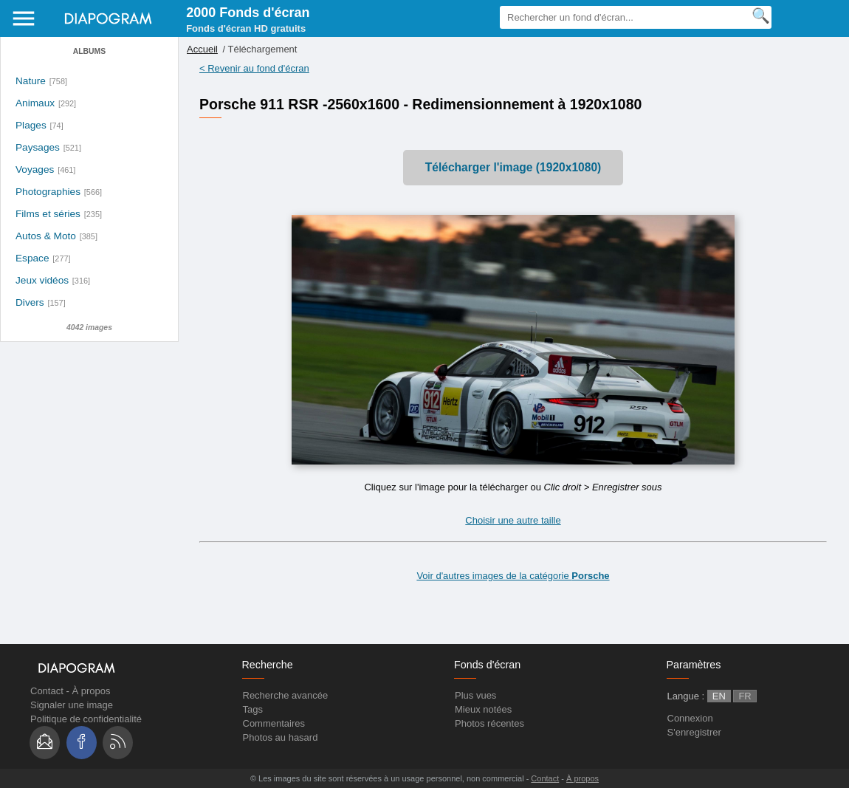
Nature (31, 80)
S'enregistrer (694, 732)
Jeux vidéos (42, 280)
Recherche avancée (286, 695)
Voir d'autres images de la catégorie (512, 575)
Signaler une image (71, 704)
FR (744, 696)
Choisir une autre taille (512, 520)
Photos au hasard (280, 737)
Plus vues (475, 695)
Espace (32, 258)
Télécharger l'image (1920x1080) (513, 167)
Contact (46, 690)
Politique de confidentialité (86, 718)
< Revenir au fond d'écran (254, 68)
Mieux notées (483, 709)
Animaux (35, 103)
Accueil (202, 49)
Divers (30, 302)
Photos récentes (489, 723)
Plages (31, 125)
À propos (91, 690)
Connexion (690, 718)
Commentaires (274, 723)
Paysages (38, 147)
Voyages (35, 169)
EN (719, 696)
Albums (89, 51)
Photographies (48, 191)
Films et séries (48, 213)
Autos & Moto (46, 235)
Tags (253, 709)
